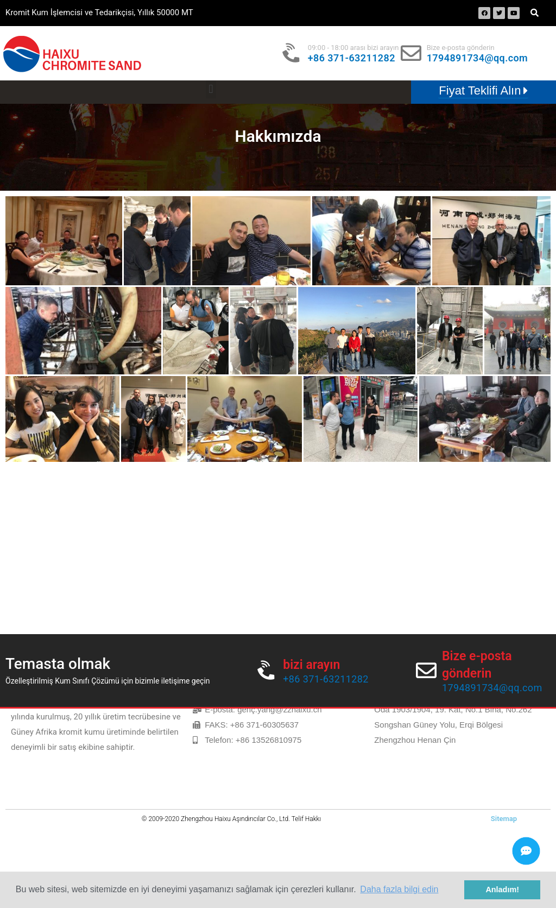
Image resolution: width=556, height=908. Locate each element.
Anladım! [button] (502, 889)
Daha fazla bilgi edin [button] (399, 889)
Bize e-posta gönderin (461, 47)
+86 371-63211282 (351, 58)
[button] (211, 89)
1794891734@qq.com (477, 58)
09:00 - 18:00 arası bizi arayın (353, 47)
